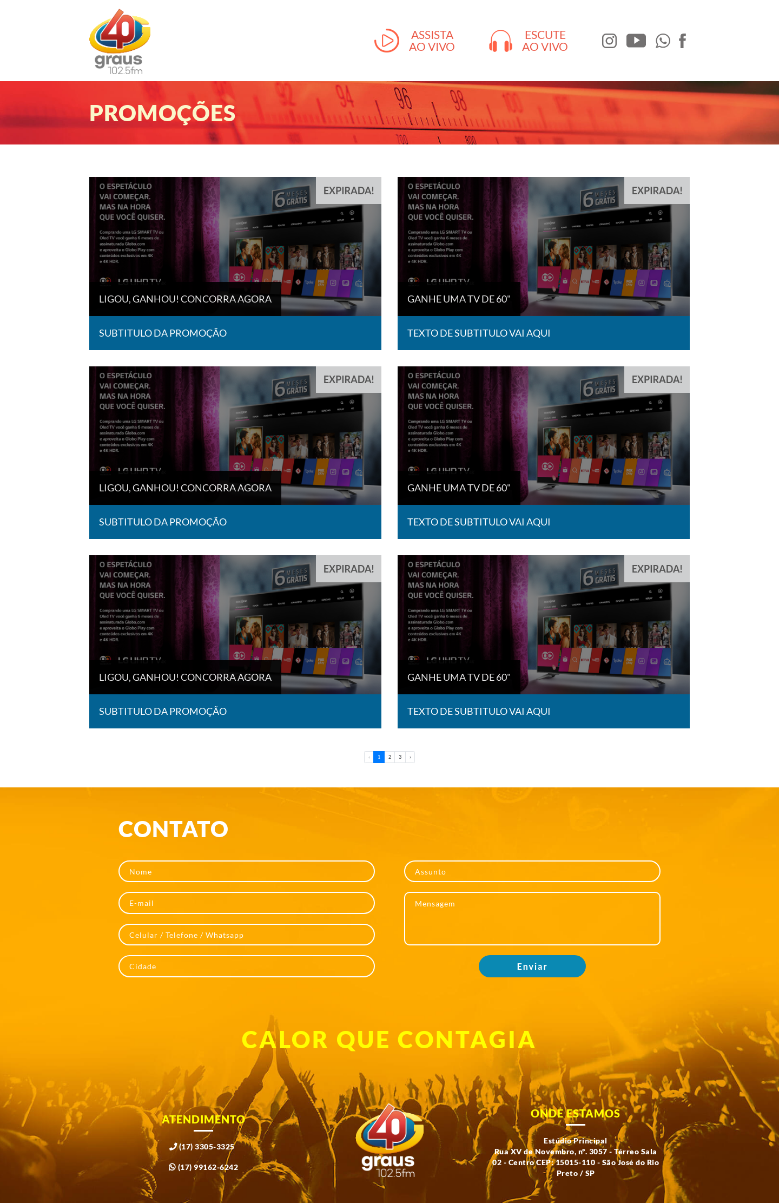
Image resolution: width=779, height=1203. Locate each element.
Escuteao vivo (528, 41)
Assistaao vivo (414, 41)
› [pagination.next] (410, 757)
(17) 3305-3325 (202, 1146)
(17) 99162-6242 (204, 1167)
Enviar (532, 966)
